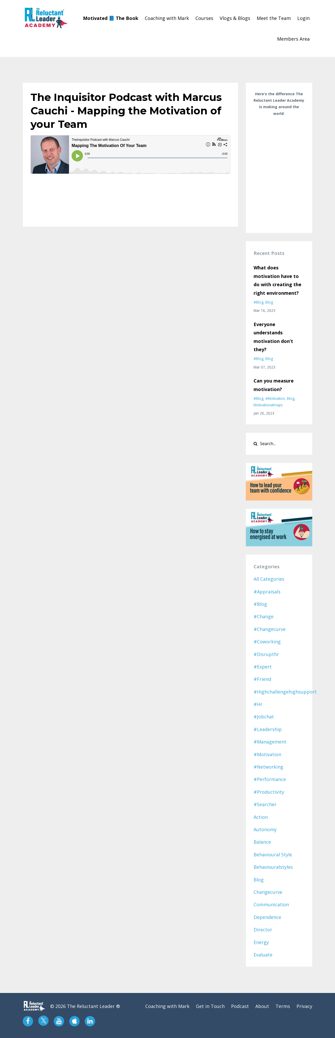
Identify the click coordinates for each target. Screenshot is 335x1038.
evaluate (263, 955)
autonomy (265, 829)
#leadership (268, 729)
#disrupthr (266, 654)
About (262, 1006)
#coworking (267, 641)
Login (303, 18)
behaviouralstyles (273, 867)
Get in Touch (210, 1006)
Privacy (304, 1006)
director (263, 929)
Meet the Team (274, 18)
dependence (267, 917)
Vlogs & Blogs (235, 18)
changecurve (268, 892)
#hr (258, 704)
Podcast (240, 1006)
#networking (268, 767)
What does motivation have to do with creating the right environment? (277, 280)
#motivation (275, 398)
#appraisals (267, 591)
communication (271, 904)
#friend (262, 679)
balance (262, 842)
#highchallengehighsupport (285, 692)
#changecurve (270, 629)
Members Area (293, 39)
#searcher (265, 804)
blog (269, 302)
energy (261, 942)
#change (263, 616)
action (261, 817)
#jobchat (264, 716)
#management (270, 742)
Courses (204, 18)
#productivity (269, 792)
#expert (263, 667)
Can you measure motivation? (274, 385)
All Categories (269, 579)
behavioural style (273, 854)
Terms (283, 1006)
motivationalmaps (268, 404)
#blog (258, 302)
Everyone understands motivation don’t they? (273, 336)
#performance (270, 779)
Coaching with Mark (167, 18)
